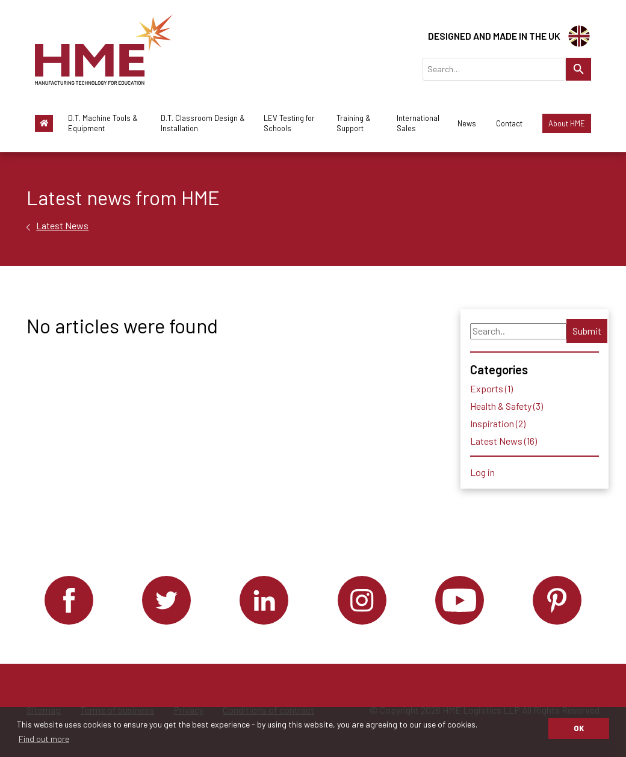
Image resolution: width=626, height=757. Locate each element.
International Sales (418, 123)
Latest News (62, 225)
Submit (586, 330)
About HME (566, 123)
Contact (509, 123)
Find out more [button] (44, 739)
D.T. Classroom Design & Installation (203, 123)
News (466, 123)
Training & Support (353, 123)
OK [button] (579, 728)
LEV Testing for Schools (289, 123)
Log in (482, 472)
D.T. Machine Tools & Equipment (103, 123)
